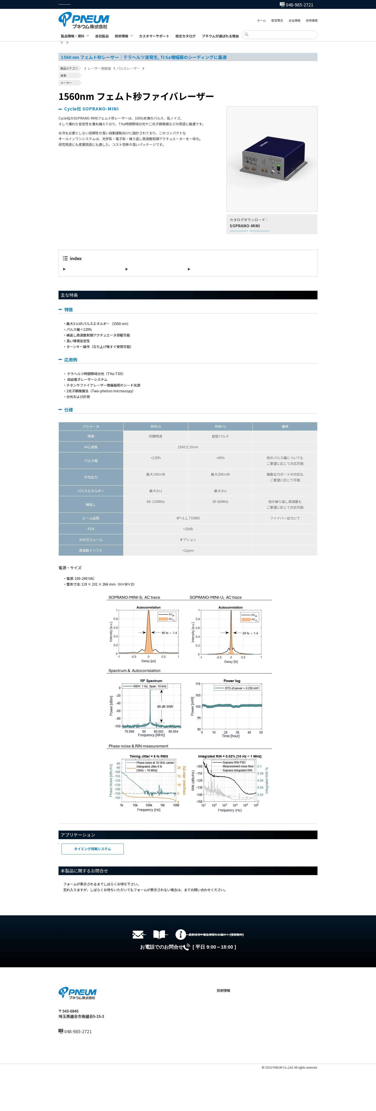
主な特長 (73, 278)
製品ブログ (229, 1062)
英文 (252, 235)
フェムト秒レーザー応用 (89, 858)
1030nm (87, 74)
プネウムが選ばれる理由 (220, 36)
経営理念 (277, 21)
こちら (189, 899)
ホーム (261, 21)
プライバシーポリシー (73, 1108)
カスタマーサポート (154, 36)
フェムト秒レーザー (161, 68)
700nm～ (88, 76)
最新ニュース (179, 1037)
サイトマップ (99, 1108)
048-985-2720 (212, 4)
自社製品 (102, 36)
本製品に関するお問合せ (210, 278)
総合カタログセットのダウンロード (195, 958)
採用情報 (311, 21)
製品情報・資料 (72, 36)
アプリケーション (142, 278)
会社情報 (294, 21)
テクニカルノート (234, 1054)
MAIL (69, 1077)
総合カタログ (186, 36)
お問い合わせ (275, 1054)
